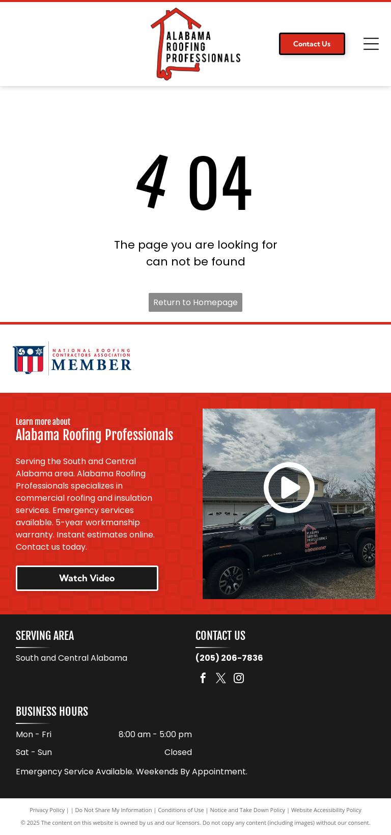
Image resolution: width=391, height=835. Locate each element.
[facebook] (203, 680)
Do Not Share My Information (113, 811)
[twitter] (221, 680)
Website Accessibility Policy (326, 811)
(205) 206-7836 (229, 659)
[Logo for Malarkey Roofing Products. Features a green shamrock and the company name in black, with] (195, 359)
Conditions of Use (181, 811)
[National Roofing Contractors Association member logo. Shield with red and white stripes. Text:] (72, 359)
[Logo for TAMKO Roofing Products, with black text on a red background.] (319, 359)
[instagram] (238, 680)
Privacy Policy (47, 811)
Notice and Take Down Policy (248, 811)
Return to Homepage (195, 302)
